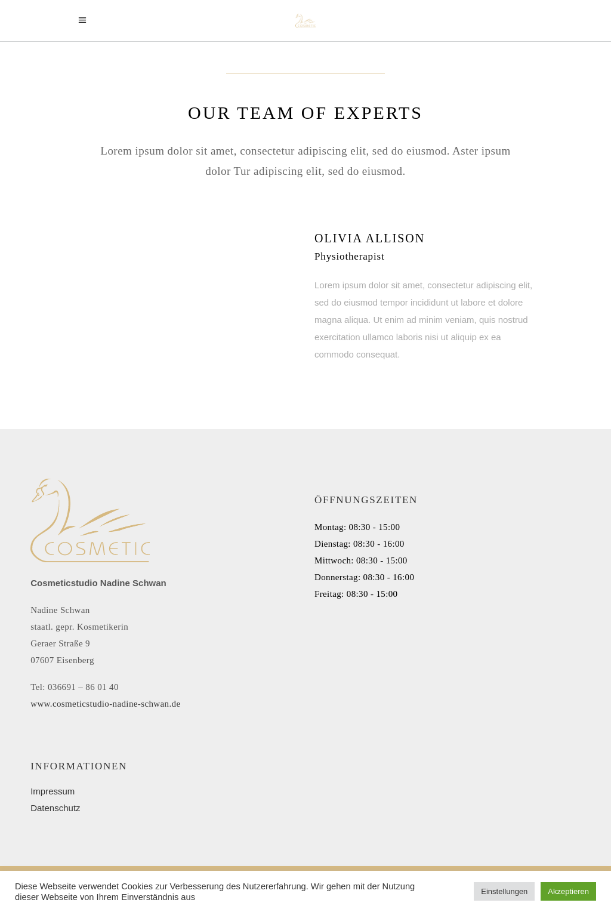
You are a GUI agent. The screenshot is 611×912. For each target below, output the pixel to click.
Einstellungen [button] (504, 891)
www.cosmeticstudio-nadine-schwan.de (105, 703)
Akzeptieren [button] (568, 891)
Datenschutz (55, 808)
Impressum (52, 791)
